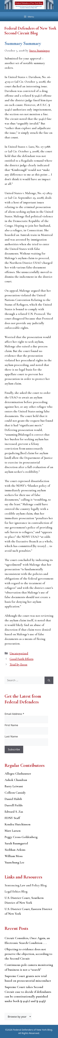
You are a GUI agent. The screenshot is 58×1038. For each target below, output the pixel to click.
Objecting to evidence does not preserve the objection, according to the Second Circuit (28, 954)
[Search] (49, 680)
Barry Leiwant (14, 786)
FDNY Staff (12, 818)
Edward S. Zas (14, 812)
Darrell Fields (14, 805)
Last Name (11, 736)
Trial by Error (18, 664)
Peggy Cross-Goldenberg (21, 837)
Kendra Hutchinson (17, 824)
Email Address (14, 714)
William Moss (14, 856)
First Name (11, 725)
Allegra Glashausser (18, 773)
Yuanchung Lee (14, 862)
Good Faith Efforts (21, 659)
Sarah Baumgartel (16, 843)
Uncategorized (19, 653)
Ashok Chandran (16, 780)
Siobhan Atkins (15, 850)
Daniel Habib (13, 799)
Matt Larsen (13, 831)
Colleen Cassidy (15, 793)
